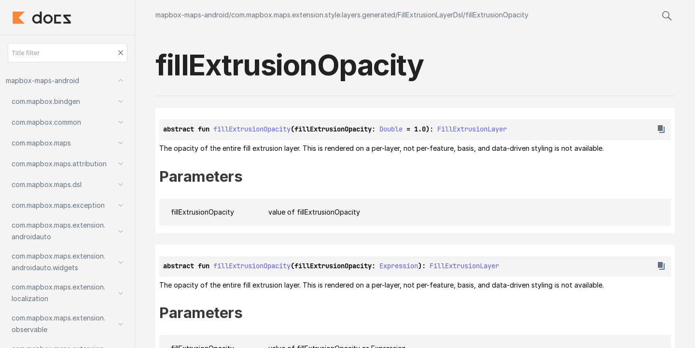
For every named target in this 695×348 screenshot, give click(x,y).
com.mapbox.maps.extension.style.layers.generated (313, 15)
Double (391, 129)
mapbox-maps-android (192, 15)
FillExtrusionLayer (472, 129)
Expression (398, 265)
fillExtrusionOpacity (496, 15)
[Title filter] (67, 52)
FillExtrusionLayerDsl (430, 15)
